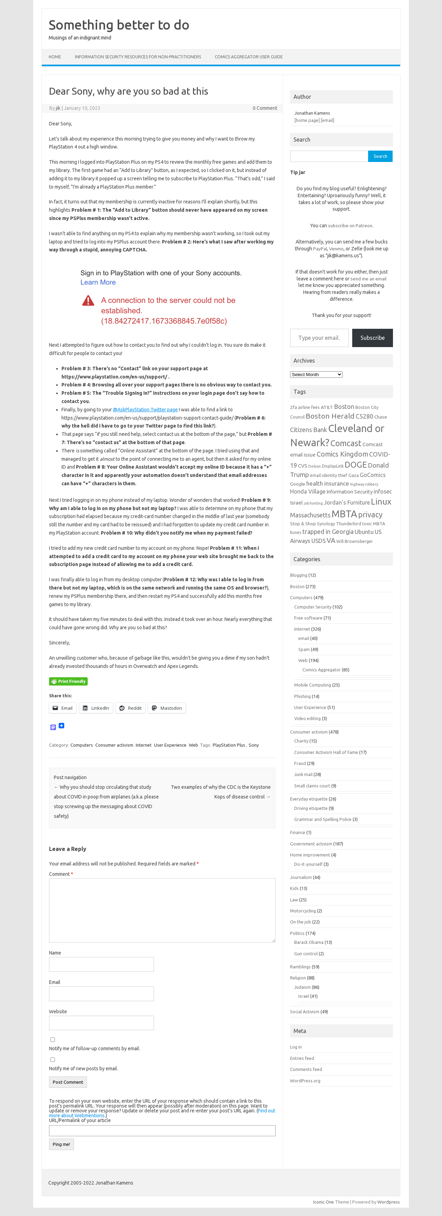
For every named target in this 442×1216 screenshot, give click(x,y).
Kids (294, 888)
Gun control (306, 953)
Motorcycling (303, 910)
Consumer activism (114, 745)
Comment (61, 874)
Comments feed (306, 1069)
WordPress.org (305, 1080)
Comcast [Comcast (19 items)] (346, 443)
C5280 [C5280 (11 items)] (364, 416)
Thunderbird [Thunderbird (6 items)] (348, 523)
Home (55, 57)
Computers (81, 745)
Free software (308, 617)
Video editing (307, 718)
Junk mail (303, 774)
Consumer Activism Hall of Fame (326, 752)
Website (58, 1011)
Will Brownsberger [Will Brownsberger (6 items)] (354, 541)
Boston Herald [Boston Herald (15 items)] (330, 416)
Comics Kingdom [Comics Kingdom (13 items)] (342, 454)
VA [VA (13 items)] (331, 540)
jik (58, 108)
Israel (303, 996)
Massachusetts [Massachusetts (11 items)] (310, 514)
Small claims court (312, 785)
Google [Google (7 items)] (297, 484)
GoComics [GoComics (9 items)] (373, 475)
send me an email (368, 278)
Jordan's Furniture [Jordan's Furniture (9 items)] (347, 502)
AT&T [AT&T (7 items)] (327, 407)
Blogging (298, 575)
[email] (327, 120)
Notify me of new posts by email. (83, 1068)
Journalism (301, 877)
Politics (297, 933)
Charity (301, 740)
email (303, 638)
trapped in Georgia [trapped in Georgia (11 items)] (328, 531)
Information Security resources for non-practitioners (138, 57)
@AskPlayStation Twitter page (145, 409)
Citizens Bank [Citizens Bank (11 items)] (308, 429)
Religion (298, 977)
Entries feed (302, 1058)
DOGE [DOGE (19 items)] (356, 464)
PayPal (320, 248)
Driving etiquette (311, 808)
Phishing (302, 696)
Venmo (336, 248)
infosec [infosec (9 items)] (383, 491)
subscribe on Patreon (350, 225)
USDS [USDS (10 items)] (318, 540)
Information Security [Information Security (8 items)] (349, 492)
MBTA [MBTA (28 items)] (344, 514)
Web (193, 745)
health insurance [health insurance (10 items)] (327, 483)
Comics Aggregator (321, 669)
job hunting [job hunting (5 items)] (313, 503)
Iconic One (323, 1201)
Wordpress (388, 1201)
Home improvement (310, 854)
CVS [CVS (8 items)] (302, 466)
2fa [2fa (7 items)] (293, 407)
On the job (300, 921)
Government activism (311, 843)
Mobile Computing (312, 684)
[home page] (307, 120)
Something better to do (119, 24)
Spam (304, 649)
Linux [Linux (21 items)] (381, 501)
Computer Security (313, 606)
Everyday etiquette (309, 798)
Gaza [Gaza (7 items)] (353, 475)
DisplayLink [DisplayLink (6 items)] (333, 465)
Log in (296, 1046)
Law (294, 899)
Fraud (300, 763)
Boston (297, 586)
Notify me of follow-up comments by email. (94, 1048)
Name (55, 953)
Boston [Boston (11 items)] (344, 406)
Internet (144, 745)
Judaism (302, 987)
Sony (254, 745)
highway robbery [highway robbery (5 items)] (364, 484)
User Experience (170, 745)
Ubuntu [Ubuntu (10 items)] (364, 531)
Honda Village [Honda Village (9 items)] (307, 491)
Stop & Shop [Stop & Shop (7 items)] (303, 523)
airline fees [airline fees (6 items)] (309, 407)
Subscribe (373, 338)
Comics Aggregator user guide (249, 57)
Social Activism (304, 1011)
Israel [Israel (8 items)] (296, 503)
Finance (297, 832)
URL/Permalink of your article (80, 1120)
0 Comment (265, 108)
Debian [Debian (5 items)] (314, 466)
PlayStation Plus (229, 745)
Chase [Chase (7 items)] (380, 417)
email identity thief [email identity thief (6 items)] (328, 475)
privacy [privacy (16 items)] (370, 514)
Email (54, 982)
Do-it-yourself (308, 864)
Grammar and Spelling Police (323, 819)
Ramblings (300, 966)
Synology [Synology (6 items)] (326, 523)
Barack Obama (309, 942)
